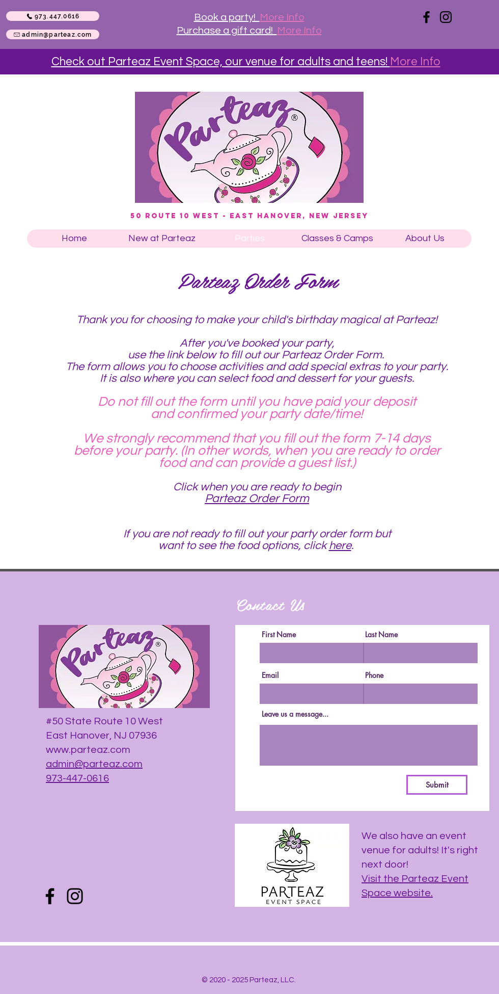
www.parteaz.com (88, 750)
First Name (279, 634)
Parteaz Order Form (257, 498)
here (340, 546)
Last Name (381, 634)
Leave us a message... (295, 714)
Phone (374, 675)
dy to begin (313, 487)
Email (270, 675)
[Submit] (436, 785)
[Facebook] (426, 17)
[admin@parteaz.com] (52, 34)
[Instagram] (446, 17)
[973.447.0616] (52, 16)
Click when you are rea (229, 487)
